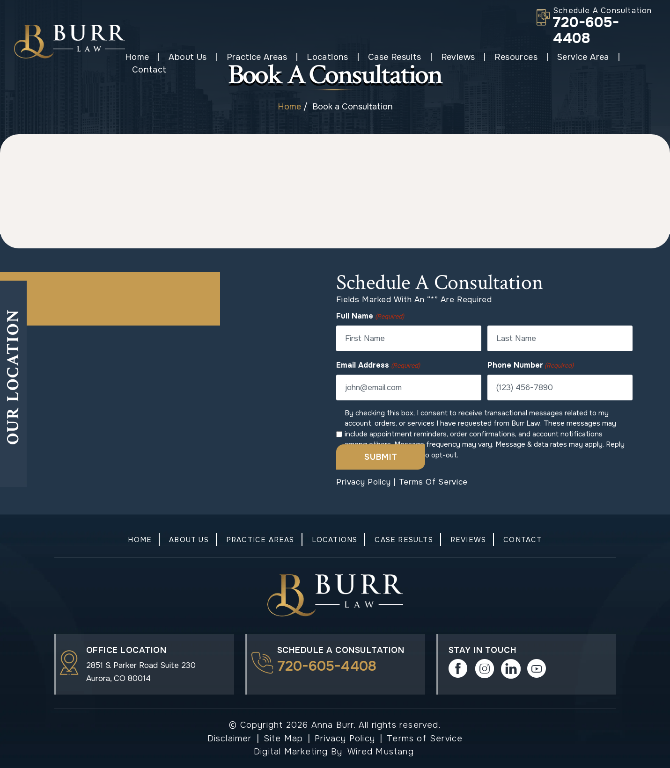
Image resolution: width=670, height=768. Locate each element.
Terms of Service (433, 482)
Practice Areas (249, 57)
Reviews (451, 57)
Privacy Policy (363, 482)
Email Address (378, 365)
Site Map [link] (283, 738)
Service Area (576, 57)
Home (130, 57)
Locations (320, 57)
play (537, 669)
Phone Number (530, 365)
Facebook (458, 669)
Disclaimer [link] (229, 738)
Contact (638, 57)
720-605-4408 (586, 30)
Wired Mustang (380, 751)
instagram (484, 669)
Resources (508, 57)
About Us (180, 57)
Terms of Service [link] (425, 738)
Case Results (387, 57)
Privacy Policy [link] (345, 738)
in (511, 669)
